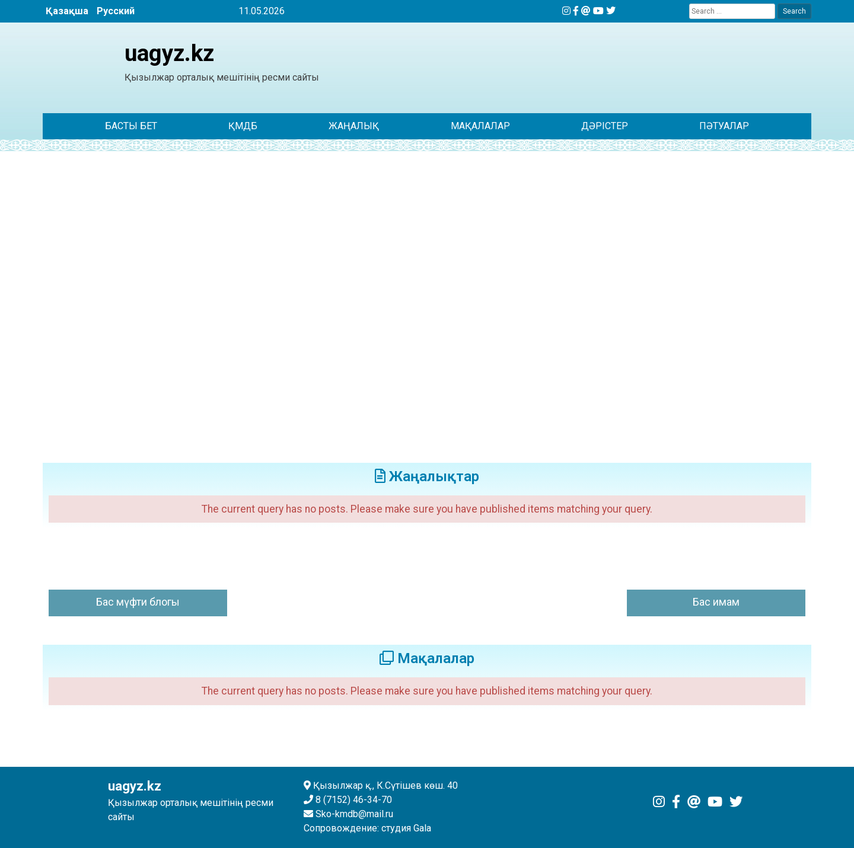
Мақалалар (480, 126)
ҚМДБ (242, 126)
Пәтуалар (724, 126)
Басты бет (131, 126)
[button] (61, 299)
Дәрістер (604, 126)
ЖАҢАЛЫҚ (354, 126)
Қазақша (67, 11)
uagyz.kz (169, 53)
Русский (116, 11)
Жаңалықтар (427, 476)
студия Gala (406, 828)
